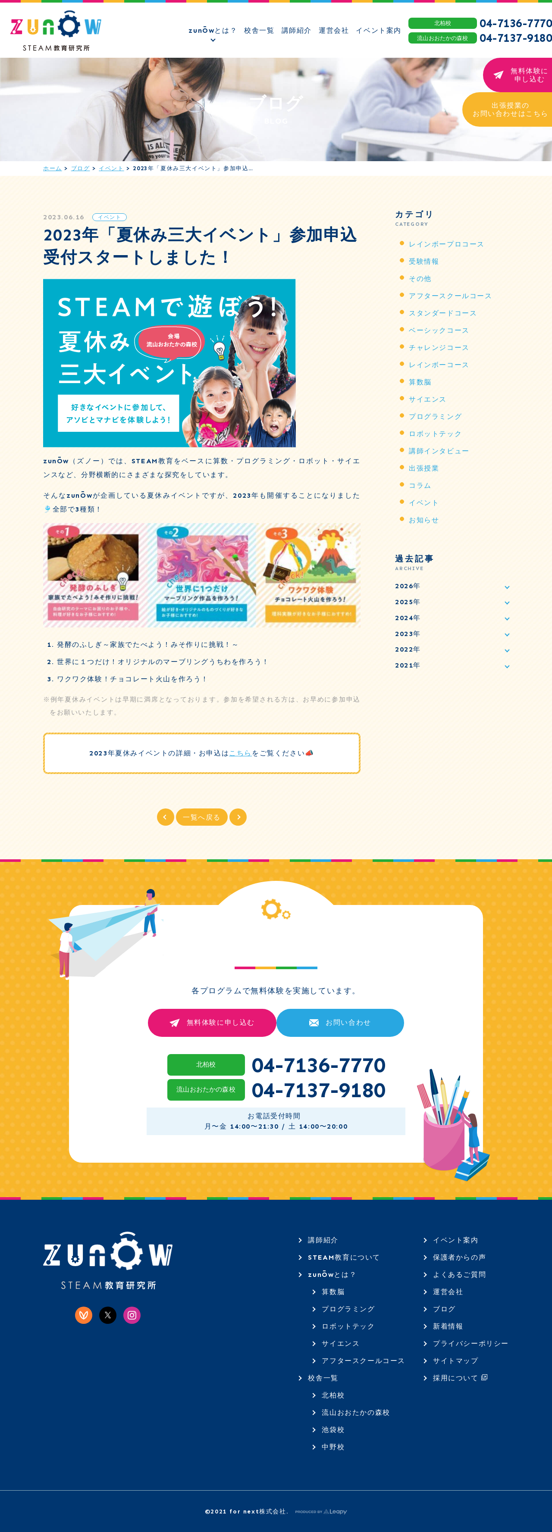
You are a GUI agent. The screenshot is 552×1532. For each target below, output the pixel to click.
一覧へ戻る (202, 817)
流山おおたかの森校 (356, 1412)
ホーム (52, 168)
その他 (420, 279)
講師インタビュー (439, 451)
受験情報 (424, 261)
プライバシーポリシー (471, 1343)
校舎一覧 (323, 1378)
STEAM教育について (344, 1257)
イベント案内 (456, 1240)
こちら (240, 753)
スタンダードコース (443, 313)
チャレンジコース (439, 347)
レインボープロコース (447, 244)
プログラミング (435, 416)
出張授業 (424, 468)
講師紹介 (323, 1240)
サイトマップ (456, 1361)
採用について (460, 1378)
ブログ (80, 168)
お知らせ (424, 520)
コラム (420, 485)
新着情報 (448, 1326)
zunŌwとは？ (332, 1274)
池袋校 (333, 1430)
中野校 (333, 1447)
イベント (111, 168)
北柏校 (333, 1395)
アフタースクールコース (450, 296)
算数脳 (420, 382)
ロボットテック (435, 434)
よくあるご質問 (459, 1274)
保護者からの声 (459, 1257)
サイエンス (428, 399)
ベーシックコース (439, 330)
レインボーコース (439, 365)
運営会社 (448, 1292)
